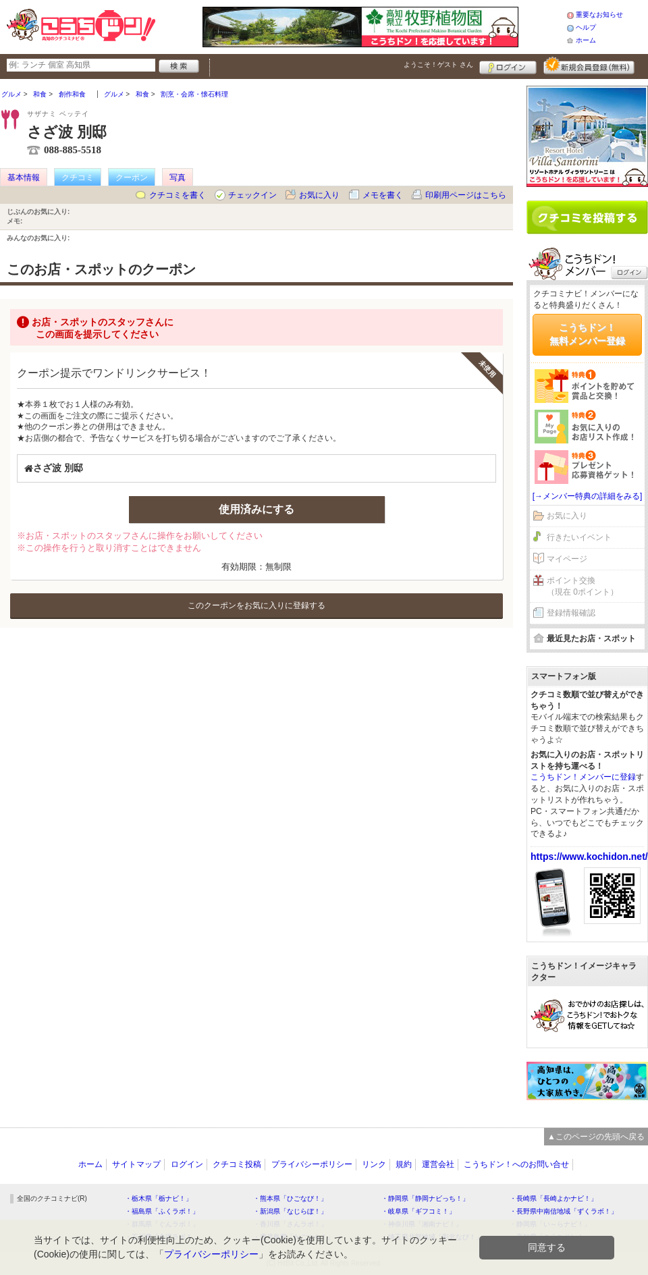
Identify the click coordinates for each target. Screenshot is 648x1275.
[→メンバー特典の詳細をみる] (588, 496)
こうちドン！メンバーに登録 (583, 777)
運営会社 (438, 1164)
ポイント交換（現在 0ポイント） (582, 586)
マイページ (567, 559)
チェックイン (252, 195)
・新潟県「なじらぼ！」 (290, 1211)
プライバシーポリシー (311, 1164)
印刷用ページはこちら (465, 195)
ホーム (586, 40)
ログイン (508, 65)
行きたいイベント (579, 537)
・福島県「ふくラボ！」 (162, 1211)
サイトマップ (136, 1164)
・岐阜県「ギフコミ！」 (418, 1211)
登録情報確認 (571, 613)
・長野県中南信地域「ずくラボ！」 (564, 1211)
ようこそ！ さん (438, 64)
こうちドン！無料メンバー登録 (587, 334)
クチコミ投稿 (237, 1164)
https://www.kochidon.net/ (589, 856)
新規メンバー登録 (588, 65)
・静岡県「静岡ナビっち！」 (425, 1198)
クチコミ (77, 177)
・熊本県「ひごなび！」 (290, 1198)
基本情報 (23, 177)
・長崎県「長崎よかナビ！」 (553, 1198)
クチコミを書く (177, 195)
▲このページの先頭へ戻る (596, 1136)
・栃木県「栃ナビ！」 (158, 1198)
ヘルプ (586, 27)
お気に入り (319, 195)
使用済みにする (256, 509)
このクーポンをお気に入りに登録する (256, 605)
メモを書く (382, 195)
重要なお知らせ (599, 14)
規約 (404, 1164)
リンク (374, 1164)
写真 (177, 177)
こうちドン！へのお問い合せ (516, 1164)
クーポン (131, 177)
